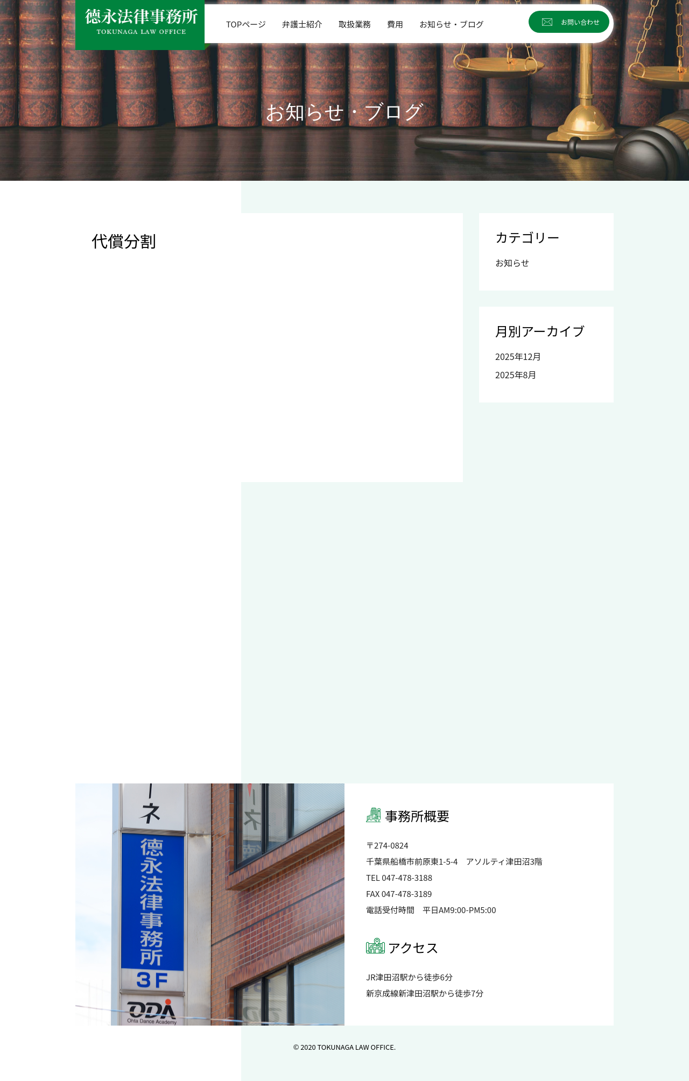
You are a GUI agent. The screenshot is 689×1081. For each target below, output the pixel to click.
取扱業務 (355, 24)
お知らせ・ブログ (451, 24)
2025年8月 (515, 374)
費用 (395, 24)
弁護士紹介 (302, 24)
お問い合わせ (580, 21)
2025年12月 (518, 356)
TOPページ (246, 24)
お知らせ (512, 262)
